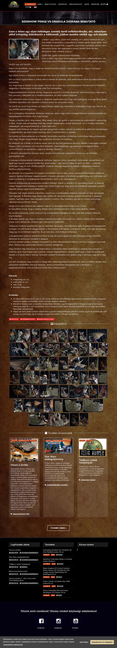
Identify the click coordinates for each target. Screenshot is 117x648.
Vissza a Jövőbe (24, 551)
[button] (40, 4)
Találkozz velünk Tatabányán (24, 565)
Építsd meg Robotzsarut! (24, 572)
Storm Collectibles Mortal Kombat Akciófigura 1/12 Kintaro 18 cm (58, 592)
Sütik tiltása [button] (84, 642)
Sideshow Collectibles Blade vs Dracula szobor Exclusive (58, 561)
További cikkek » (58, 528)
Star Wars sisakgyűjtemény (24, 558)
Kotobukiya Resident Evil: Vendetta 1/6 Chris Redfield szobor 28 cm (58, 552)
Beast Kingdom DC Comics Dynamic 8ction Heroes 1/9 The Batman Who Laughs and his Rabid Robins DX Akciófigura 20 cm (58, 572)
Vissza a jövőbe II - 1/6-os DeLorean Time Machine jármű (24, 580)
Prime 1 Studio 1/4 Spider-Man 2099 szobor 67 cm (58, 583)
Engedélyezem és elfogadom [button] (102, 642)
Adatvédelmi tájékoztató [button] (13, 645)
